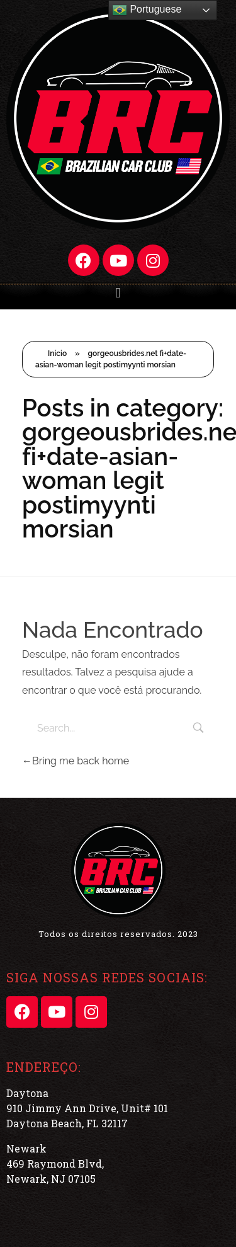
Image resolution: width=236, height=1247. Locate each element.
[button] (118, 292)
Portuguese (146, 10)
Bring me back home (75, 761)
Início (57, 353)
